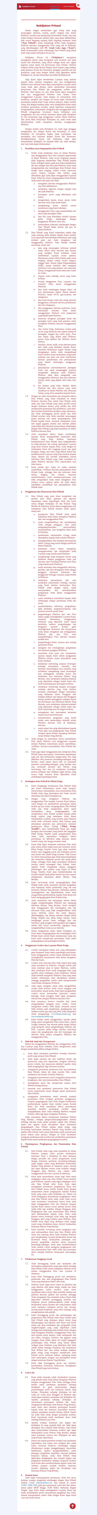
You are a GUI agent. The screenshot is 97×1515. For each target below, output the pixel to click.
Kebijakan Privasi (55, 6)
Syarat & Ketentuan (69, 6)
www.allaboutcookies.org (42, 1016)
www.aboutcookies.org (61, 1014)
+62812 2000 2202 (29, 1485)
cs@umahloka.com (44, 1482)
